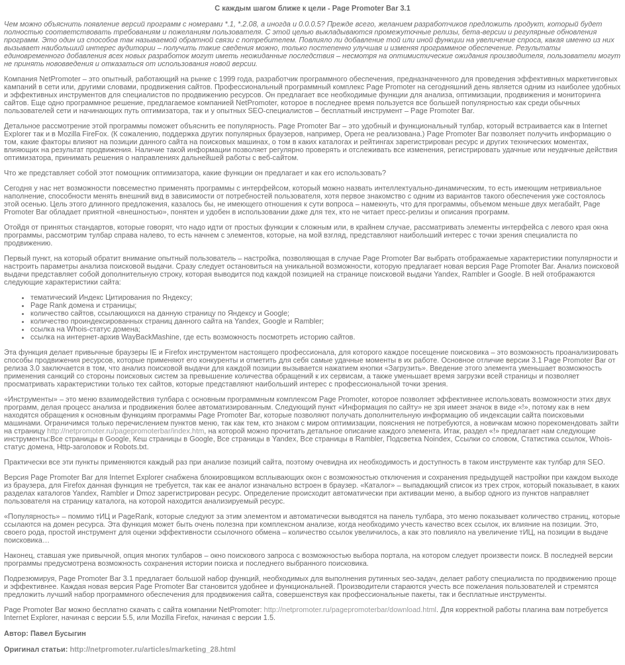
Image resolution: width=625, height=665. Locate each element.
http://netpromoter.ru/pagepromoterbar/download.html (350, 609)
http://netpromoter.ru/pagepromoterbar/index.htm (125, 431)
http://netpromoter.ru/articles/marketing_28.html (153, 649)
